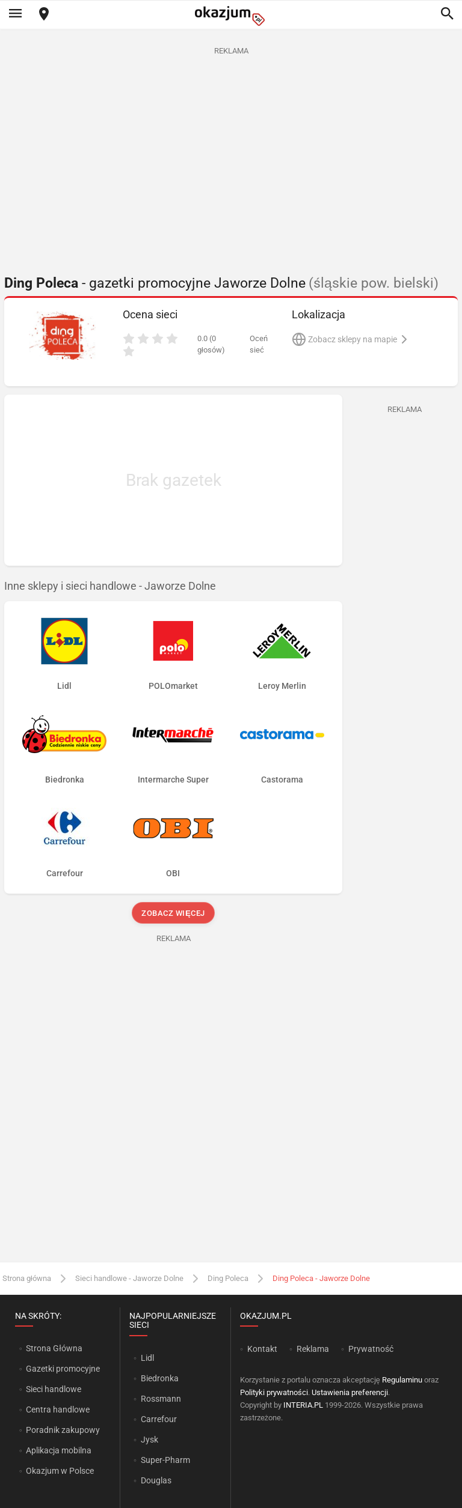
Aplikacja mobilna (58, 1450)
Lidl (147, 1358)
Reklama (313, 1349)
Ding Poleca (228, 1278)
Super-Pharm (165, 1460)
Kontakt (262, 1349)
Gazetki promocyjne (63, 1368)
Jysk (149, 1439)
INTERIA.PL (303, 1405)
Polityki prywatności (274, 1392)
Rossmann (161, 1399)
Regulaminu (402, 1379)
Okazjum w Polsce (60, 1471)
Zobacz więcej (173, 913)
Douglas (156, 1480)
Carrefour (159, 1419)
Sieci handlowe (53, 1389)
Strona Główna (54, 1348)
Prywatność (370, 1349)
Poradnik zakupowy (63, 1430)
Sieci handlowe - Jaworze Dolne (129, 1278)
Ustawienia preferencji (350, 1392)
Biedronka (160, 1378)
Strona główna (26, 1278)
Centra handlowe (58, 1409)
